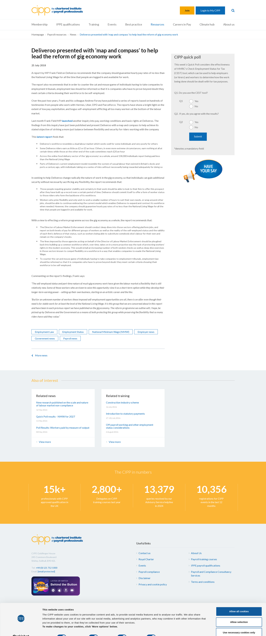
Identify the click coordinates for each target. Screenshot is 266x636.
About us (229, 24)
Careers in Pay (182, 24)
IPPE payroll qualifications (205, 565)
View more (45, 441)
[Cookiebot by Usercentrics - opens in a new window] (21, 629)
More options (169, 629)
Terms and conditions (203, 581)
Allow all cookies (239, 603)
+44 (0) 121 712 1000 (46, 567)
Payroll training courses (204, 559)
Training (94, 24)
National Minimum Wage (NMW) (110, 331)
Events (112, 24)
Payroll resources (56, 34)
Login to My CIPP (210, 10)
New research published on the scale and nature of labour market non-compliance (62, 404)
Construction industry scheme (122, 402)
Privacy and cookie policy (153, 584)
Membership (39, 24)
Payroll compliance (149, 571)
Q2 (181, 121)
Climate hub (207, 24)
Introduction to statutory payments (125, 413)
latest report (44, 136)
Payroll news (70, 338)
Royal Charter (146, 559)
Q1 (181, 100)
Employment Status (73, 331)
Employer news (146, 331)
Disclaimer (145, 578)
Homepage (37, 34)
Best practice (133, 24)
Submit (198, 136)
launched (67, 120)
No (196, 106)
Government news (45, 338)
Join (187, 10)
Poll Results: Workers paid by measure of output (62, 427)
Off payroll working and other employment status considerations (129, 426)
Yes (196, 101)
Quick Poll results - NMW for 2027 (55, 416)
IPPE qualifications (68, 24)
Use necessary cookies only (239, 625)
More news (41, 355)
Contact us (145, 553)
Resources (157, 24)
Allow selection (239, 614)
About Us (196, 553)
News (73, 34)
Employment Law (44, 331)
